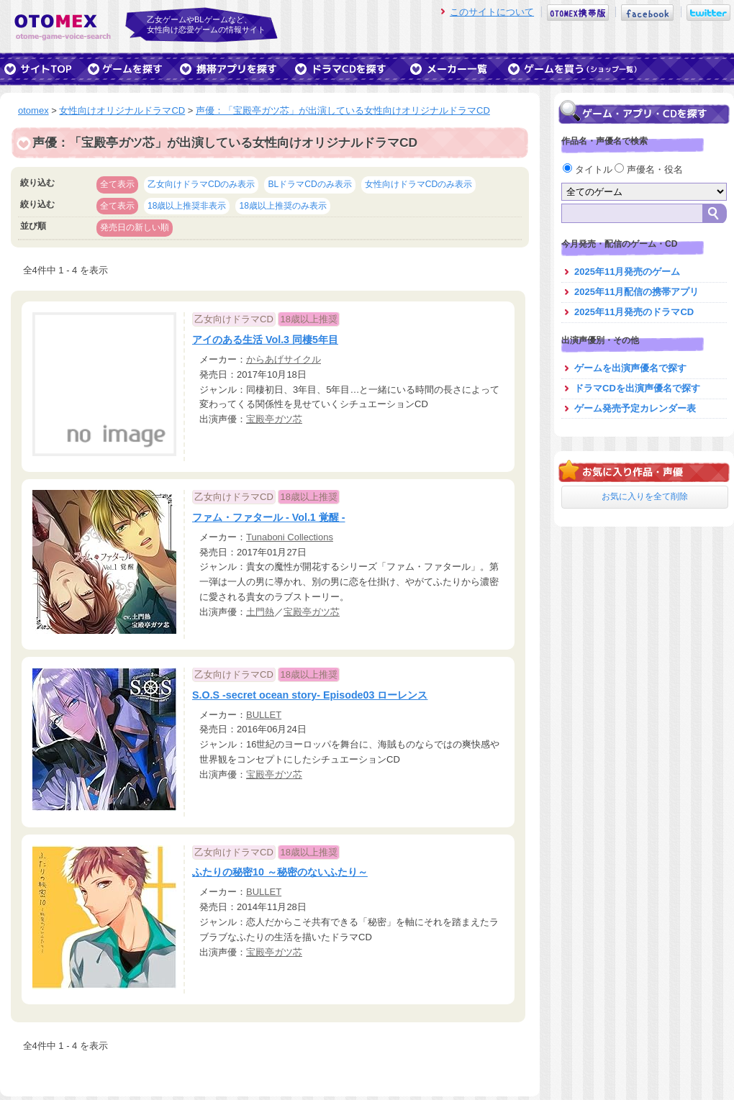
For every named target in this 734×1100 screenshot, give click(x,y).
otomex (33, 110)
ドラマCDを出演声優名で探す (637, 388)
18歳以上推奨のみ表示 (282, 206)
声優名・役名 (649, 169)
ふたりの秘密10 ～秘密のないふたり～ (280, 872)
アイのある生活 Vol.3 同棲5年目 (265, 339)
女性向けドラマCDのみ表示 (418, 184)
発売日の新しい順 (134, 227)
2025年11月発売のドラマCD (634, 311)
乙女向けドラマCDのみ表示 (201, 184)
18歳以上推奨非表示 (187, 206)
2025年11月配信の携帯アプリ (636, 291)
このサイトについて (492, 11)
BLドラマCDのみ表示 (309, 184)
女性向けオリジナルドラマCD (122, 110)
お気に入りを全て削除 (645, 496)
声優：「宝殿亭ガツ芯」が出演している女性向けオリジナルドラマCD (343, 110)
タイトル (589, 169)
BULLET (263, 714)
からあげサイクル (283, 359)
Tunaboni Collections (289, 537)
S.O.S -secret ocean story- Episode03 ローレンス (309, 695)
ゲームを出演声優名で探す (630, 368)
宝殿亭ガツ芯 (274, 419)
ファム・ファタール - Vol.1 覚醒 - (268, 517)
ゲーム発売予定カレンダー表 (635, 408)
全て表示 (117, 184)
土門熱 (260, 611)
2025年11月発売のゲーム (627, 271)
